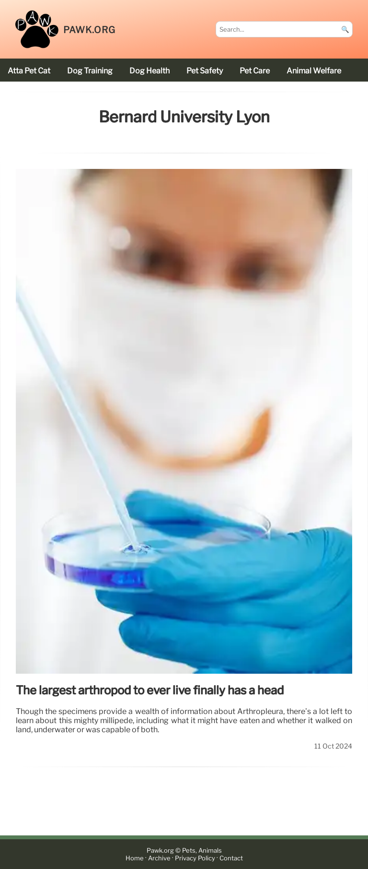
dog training (90, 70)
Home (135, 858)
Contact (231, 858)
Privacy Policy (195, 858)
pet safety (204, 70)
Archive (159, 858)
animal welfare (314, 70)
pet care (255, 70)
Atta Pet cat (29, 70)
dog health (149, 70)
